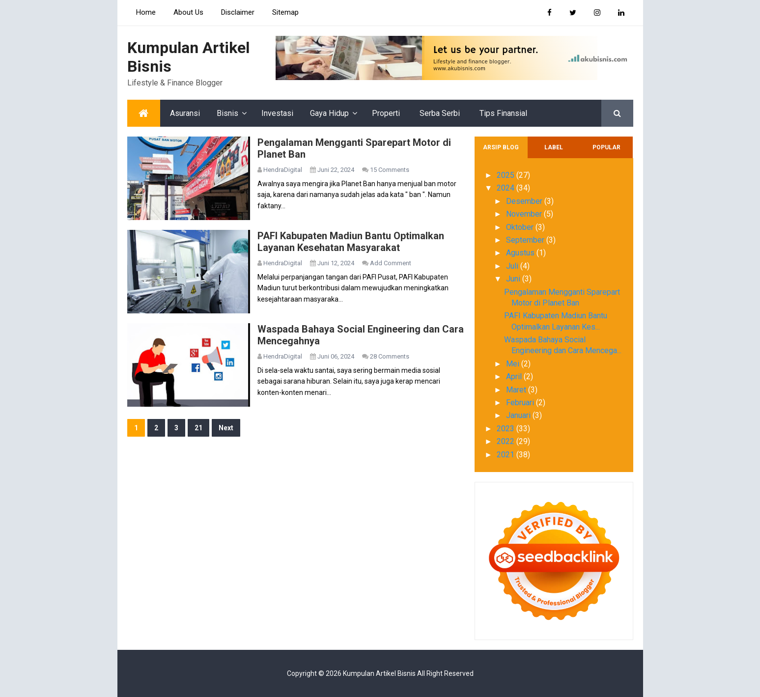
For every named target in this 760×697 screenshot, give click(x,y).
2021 (506, 454)
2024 (506, 188)
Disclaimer (237, 12)
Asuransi (185, 113)
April (515, 376)
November (525, 214)
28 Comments (389, 356)
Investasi (277, 113)
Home (146, 12)
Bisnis (227, 113)
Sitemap (285, 12)
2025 (506, 175)
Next (226, 428)
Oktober (520, 227)
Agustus (521, 252)
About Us (188, 12)
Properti (386, 113)
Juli (513, 266)
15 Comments (389, 169)
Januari (519, 415)
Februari (521, 402)
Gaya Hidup (329, 113)
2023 (506, 428)
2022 (506, 441)
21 (198, 428)
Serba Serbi (440, 113)
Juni (514, 278)
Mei (513, 363)
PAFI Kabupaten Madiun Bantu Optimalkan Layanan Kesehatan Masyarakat (350, 241)
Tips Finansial (503, 113)
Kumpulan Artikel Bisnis (379, 673)
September (526, 240)
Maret (517, 389)
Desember (525, 201)
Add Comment (390, 263)
